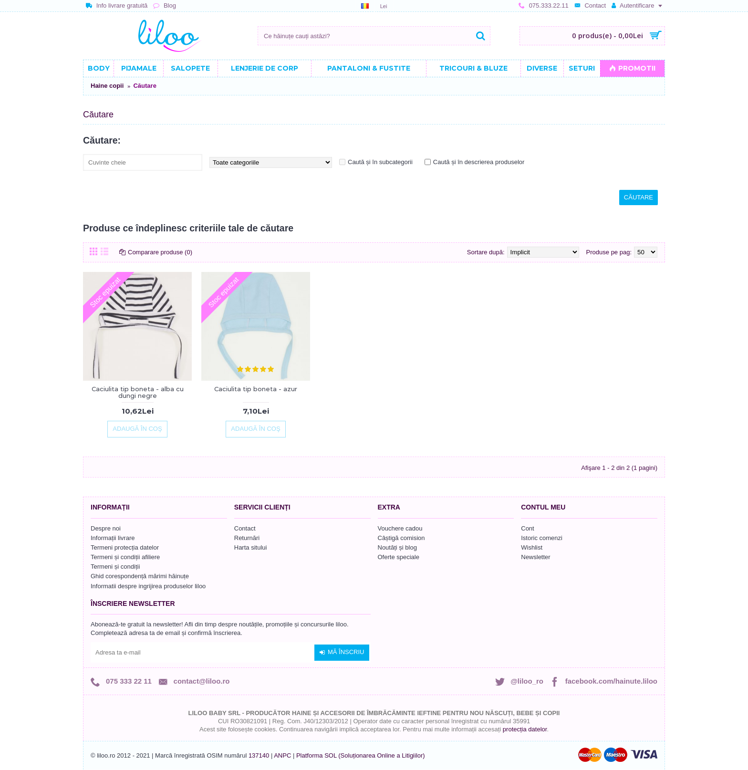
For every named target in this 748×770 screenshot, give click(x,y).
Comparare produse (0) (160, 252)
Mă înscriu (341, 652)
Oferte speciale (398, 557)
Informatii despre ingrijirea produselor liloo (148, 586)
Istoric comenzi (541, 537)
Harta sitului (250, 547)
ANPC (282, 755)
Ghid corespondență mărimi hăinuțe (140, 576)
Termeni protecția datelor (125, 547)
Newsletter (535, 557)
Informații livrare (113, 537)
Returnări (247, 537)
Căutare (144, 85)
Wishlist (531, 547)
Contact (245, 528)
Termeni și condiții (115, 566)
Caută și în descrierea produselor (479, 162)
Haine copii (107, 85)
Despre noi (106, 528)
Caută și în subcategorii (380, 162)
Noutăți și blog (397, 547)
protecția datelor (525, 729)
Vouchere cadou (400, 528)
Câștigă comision (401, 537)
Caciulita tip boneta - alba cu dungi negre (138, 392)
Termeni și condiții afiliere (125, 557)
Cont (527, 528)
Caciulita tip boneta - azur (255, 389)
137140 (259, 755)
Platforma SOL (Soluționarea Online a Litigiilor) (360, 755)
